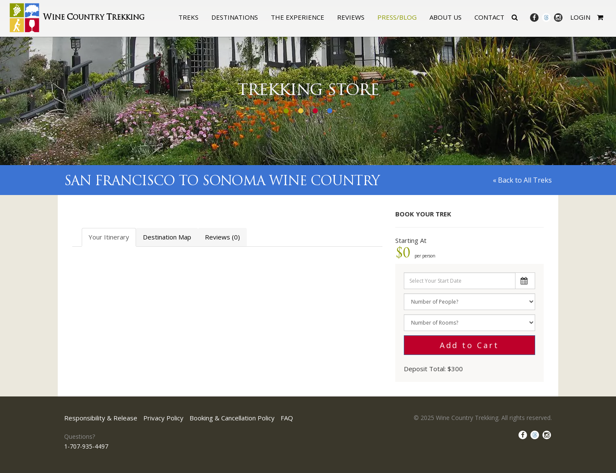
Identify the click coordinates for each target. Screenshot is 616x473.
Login (580, 17)
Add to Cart (469, 345)
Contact (489, 17)
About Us (445, 17)
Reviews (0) (222, 237)
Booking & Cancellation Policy (232, 418)
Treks (188, 17)
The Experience (297, 17)
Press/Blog (397, 17)
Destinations (234, 17)
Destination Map (167, 237)
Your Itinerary (109, 237)
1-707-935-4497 (86, 446)
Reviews (350, 17)
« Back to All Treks (522, 180)
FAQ (287, 418)
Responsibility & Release (100, 418)
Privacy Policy (163, 418)
